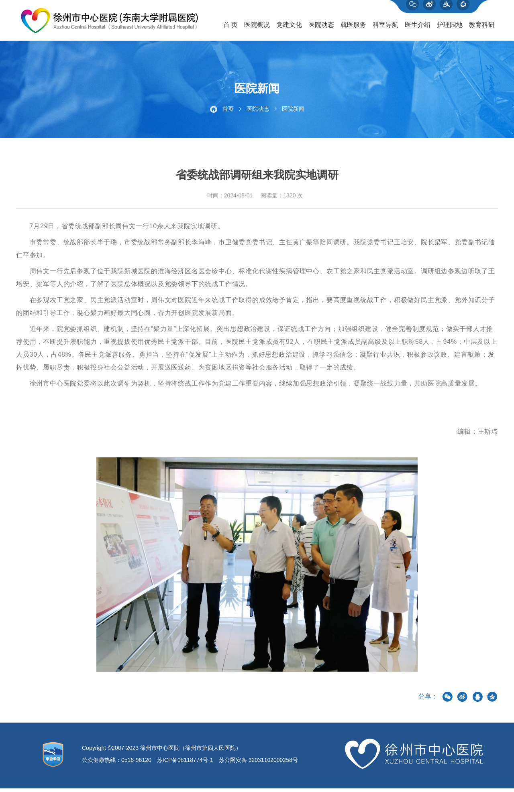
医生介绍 (417, 28)
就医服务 (353, 28)
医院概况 (257, 28)
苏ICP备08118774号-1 (185, 763)
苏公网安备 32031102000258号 (258, 763)
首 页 (230, 28)
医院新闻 (293, 112)
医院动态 (321, 28)
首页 (228, 112)
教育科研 (482, 28)
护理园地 (450, 28)
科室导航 (385, 28)
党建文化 (289, 28)
